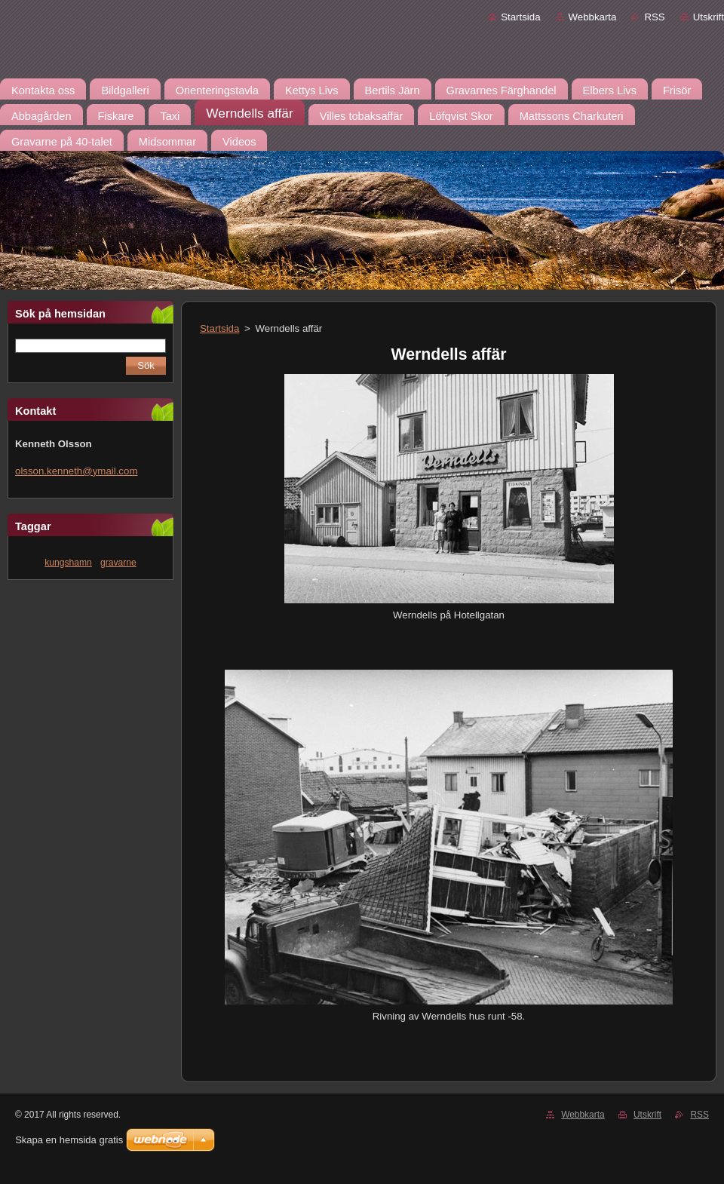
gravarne (118, 562)
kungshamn (68, 562)
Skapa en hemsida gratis (69, 1140)
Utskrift (708, 17)
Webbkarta (593, 17)
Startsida (520, 17)
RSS (654, 17)
